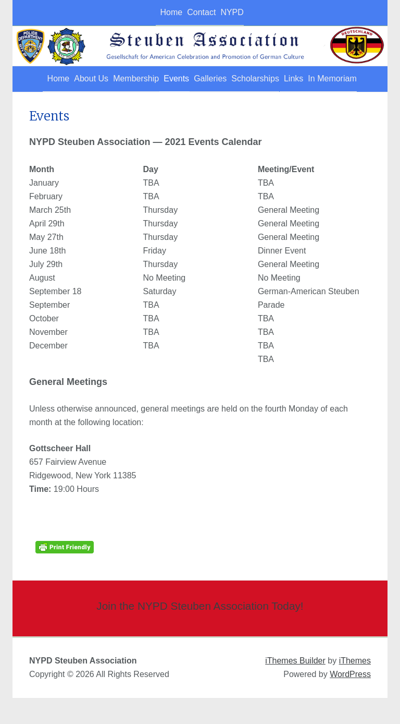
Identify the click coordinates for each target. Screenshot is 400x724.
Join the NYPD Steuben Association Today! (199, 631)
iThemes (355, 686)
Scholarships (287, 79)
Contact (197, 12)
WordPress (350, 700)
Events (184, 79)
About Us (75, 79)
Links (336, 79)
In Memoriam (43, 104)
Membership (132, 79)
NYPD (240, 12)
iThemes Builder (295, 686)
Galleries (229, 79)
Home (155, 12)
